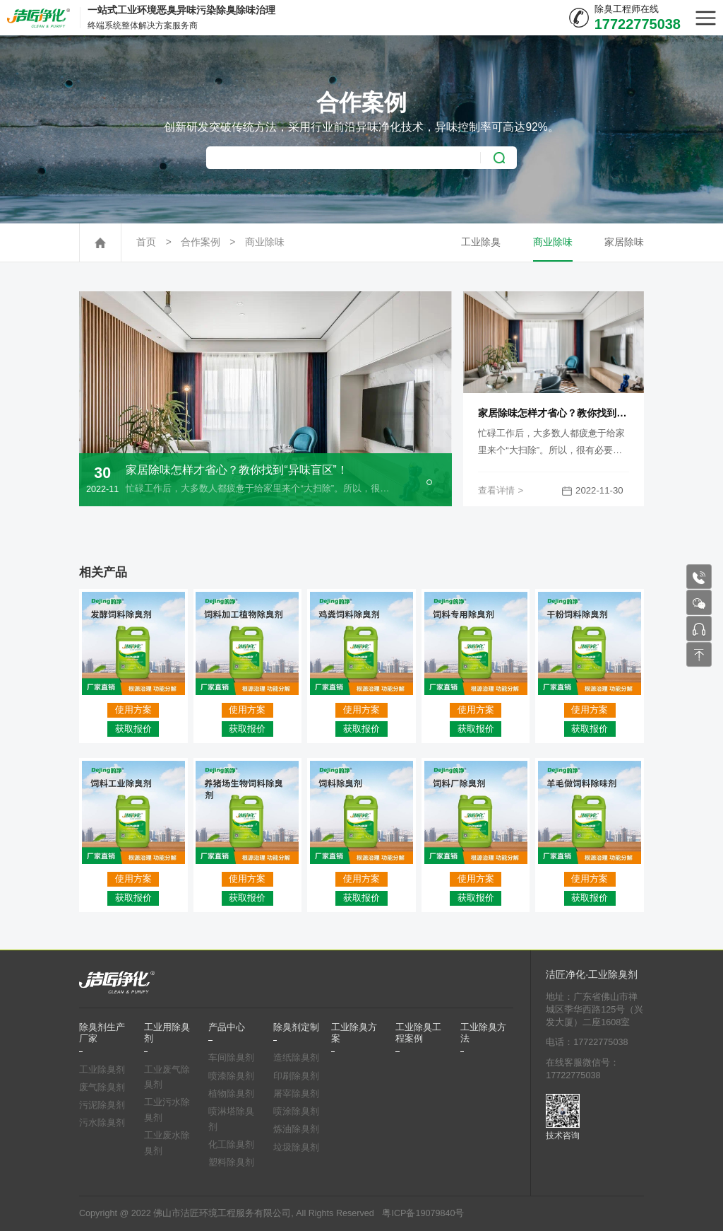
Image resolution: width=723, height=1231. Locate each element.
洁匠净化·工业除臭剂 (592, 974)
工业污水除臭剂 (167, 1110)
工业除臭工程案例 (418, 1033)
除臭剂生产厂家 (102, 1033)
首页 (146, 242)
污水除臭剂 (102, 1123)
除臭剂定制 (296, 1027)
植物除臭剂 (231, 1094)
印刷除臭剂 (296, 1076)
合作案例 (200, 242)
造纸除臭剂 (296, 1058)
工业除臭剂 (102, 1070)
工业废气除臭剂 (167, 1077)
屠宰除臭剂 (296, 1094)
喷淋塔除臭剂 (231, 1119)
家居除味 (624, 242)
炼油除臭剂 (296, 1129)
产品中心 (226, 1027)
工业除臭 (481, 242)
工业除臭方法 (483, 1033)
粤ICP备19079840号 (423, 1213)
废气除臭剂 (102, 1087)
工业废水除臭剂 (167, 1143)
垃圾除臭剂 (296, 1148)
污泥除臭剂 (102, 1105)
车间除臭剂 (231, 1058)
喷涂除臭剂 (296, 1111)
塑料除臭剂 (231, 1162)
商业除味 (265, 242)
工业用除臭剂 (167, 1033)
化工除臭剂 (231, 1145)
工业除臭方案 (354, 1033)
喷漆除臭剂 (231, 1076)
